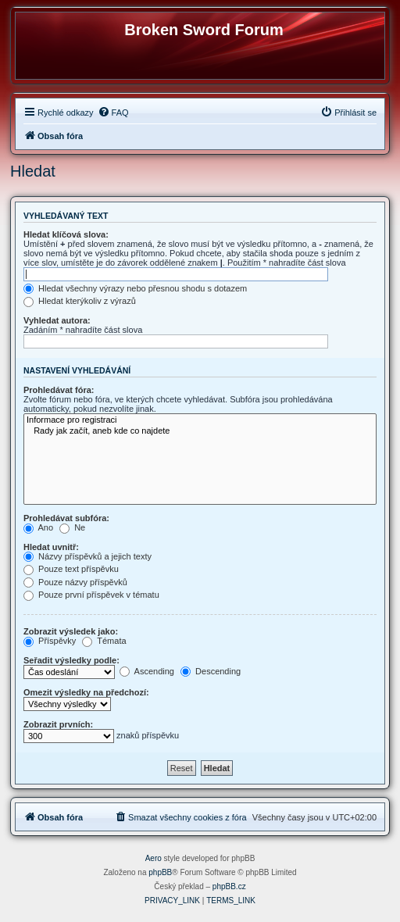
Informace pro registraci (200, 420)
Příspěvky (49, 640)
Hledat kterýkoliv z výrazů (79, 301)
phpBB (160, 872)
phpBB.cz (229, 886)
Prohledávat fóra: (58, 390)
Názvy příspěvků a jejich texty (87, 556)
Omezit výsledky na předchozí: (86, 692)
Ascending (147, 671)
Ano (38, 527)
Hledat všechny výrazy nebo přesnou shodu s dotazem (135, 288)
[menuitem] (113, 112)
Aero (153, 858)
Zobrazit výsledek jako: (70, 631)
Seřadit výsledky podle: (71, 660)
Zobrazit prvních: (58, 724)
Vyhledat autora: (57, 320)
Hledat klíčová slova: (66, 234)
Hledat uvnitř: (51, 547)
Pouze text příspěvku (71, 569)
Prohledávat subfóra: (66, 518)
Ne (72, 527)
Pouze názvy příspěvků (75, 582)
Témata (104, 640)
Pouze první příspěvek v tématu (91, 594)
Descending (210, 671)
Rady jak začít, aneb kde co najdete (200, 431)
